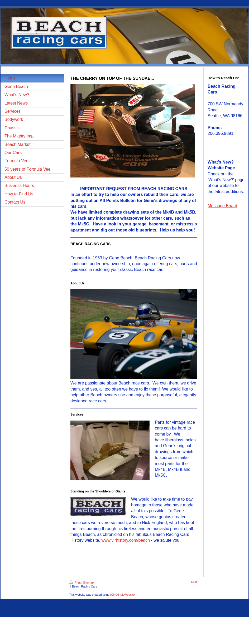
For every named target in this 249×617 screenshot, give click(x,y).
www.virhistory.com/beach (125, 540)
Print (75, 582)
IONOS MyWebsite (122, 594)
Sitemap (88, 582)
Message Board (222, 206)
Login (194, 581)
